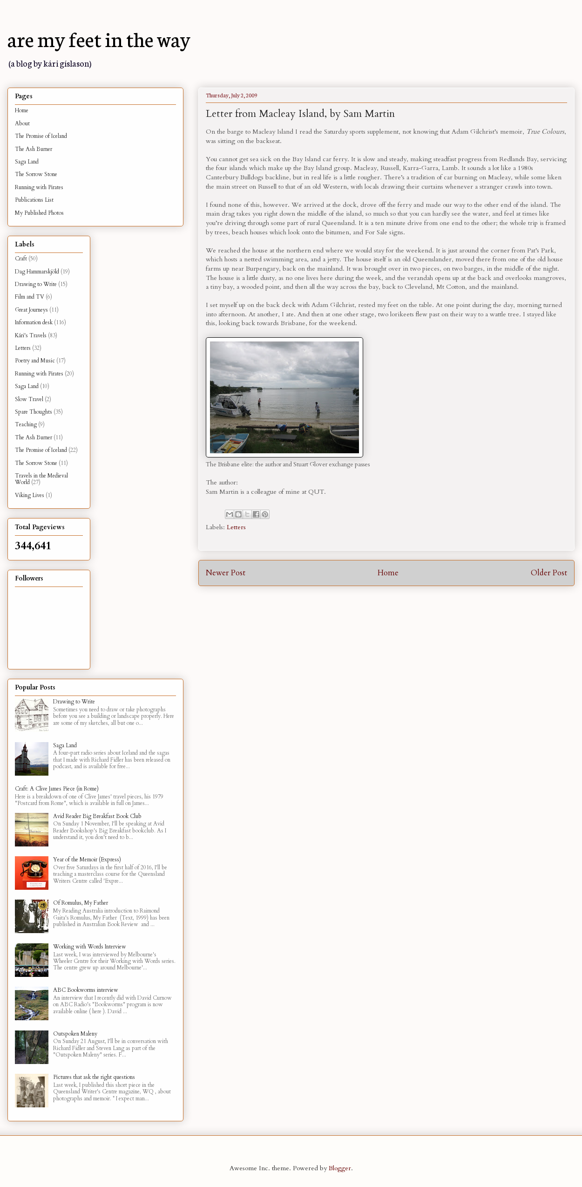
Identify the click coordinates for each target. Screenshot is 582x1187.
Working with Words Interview (89, 946)
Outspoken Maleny (75, 1033)
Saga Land (27, 161)
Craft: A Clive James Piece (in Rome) (57, 788)
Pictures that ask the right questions (94, 1077)
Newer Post (225, 572)
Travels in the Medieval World (41, 479)
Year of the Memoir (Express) (87, 859)
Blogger (340, 1168)
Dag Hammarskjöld (37, 271)
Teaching (26, 424)
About (22, 123)
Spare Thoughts (33, 412)
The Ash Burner (33, 149)
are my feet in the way (98, 38)
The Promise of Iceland (41, 136)
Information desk (34, 322)
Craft (21, 258)
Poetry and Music (35, 360)
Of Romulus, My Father (80, 903)
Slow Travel (29, 399)
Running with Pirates (39, 187)
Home (388, 572)
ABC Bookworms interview (85, 990)
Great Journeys (31, 310)
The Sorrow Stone (36, 174)
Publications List (34, 200)
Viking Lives (29, 495)
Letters (236, 527)
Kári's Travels (31, 335)
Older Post (549, 572)
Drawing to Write (36, 284)
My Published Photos (39, 213)
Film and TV (29, 296)
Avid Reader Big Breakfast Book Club (97, 816)
